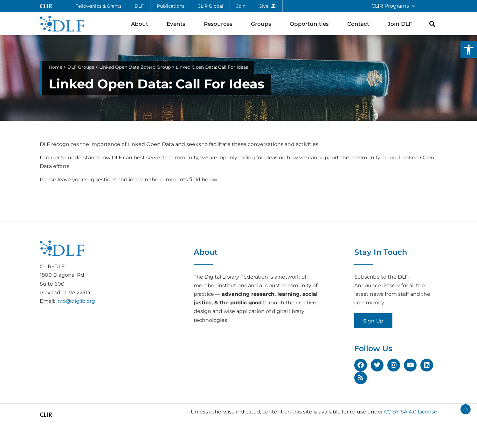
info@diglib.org (75, 301)
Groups (262, 23)
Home (55, 67)
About (141, 23)
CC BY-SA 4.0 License (410, 412)
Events (178, 23)
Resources (220, 23)
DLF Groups (80, 67)
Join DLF (401, 23)
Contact (359, 23)
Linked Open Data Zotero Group (135, 67)
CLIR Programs (393, 6)
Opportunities (311, 23)
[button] (468, 49)
